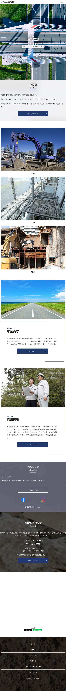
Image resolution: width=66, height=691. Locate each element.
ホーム (33, 644)
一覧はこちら (33, 490)
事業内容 (33, 661)
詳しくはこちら (33, 114)
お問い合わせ (33, 560)
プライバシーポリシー (33, 666)
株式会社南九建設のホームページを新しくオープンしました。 (24, 480)
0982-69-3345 (34, 540)
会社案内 (33, 650)
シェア (33, 628)
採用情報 (33, 655)
